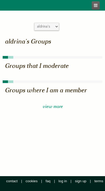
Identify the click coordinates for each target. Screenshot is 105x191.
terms (98, 181)
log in (62, 181)
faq (48, 181)
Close (2, 12)
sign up (80, 181)
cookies (31, 181)
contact (12, 181)
